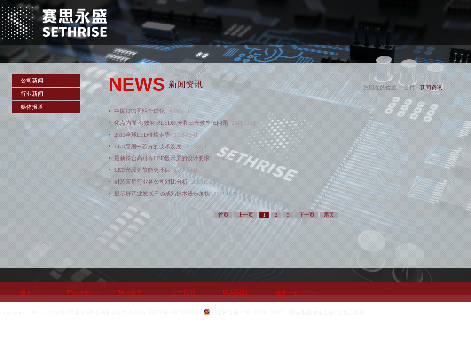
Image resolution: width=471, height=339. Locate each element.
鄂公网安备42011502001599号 (248, 312)
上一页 (245, 215)
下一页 (306, 215)
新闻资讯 (431, 87)
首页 (26, 292)
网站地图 (298, 312)
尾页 (329, 215)
